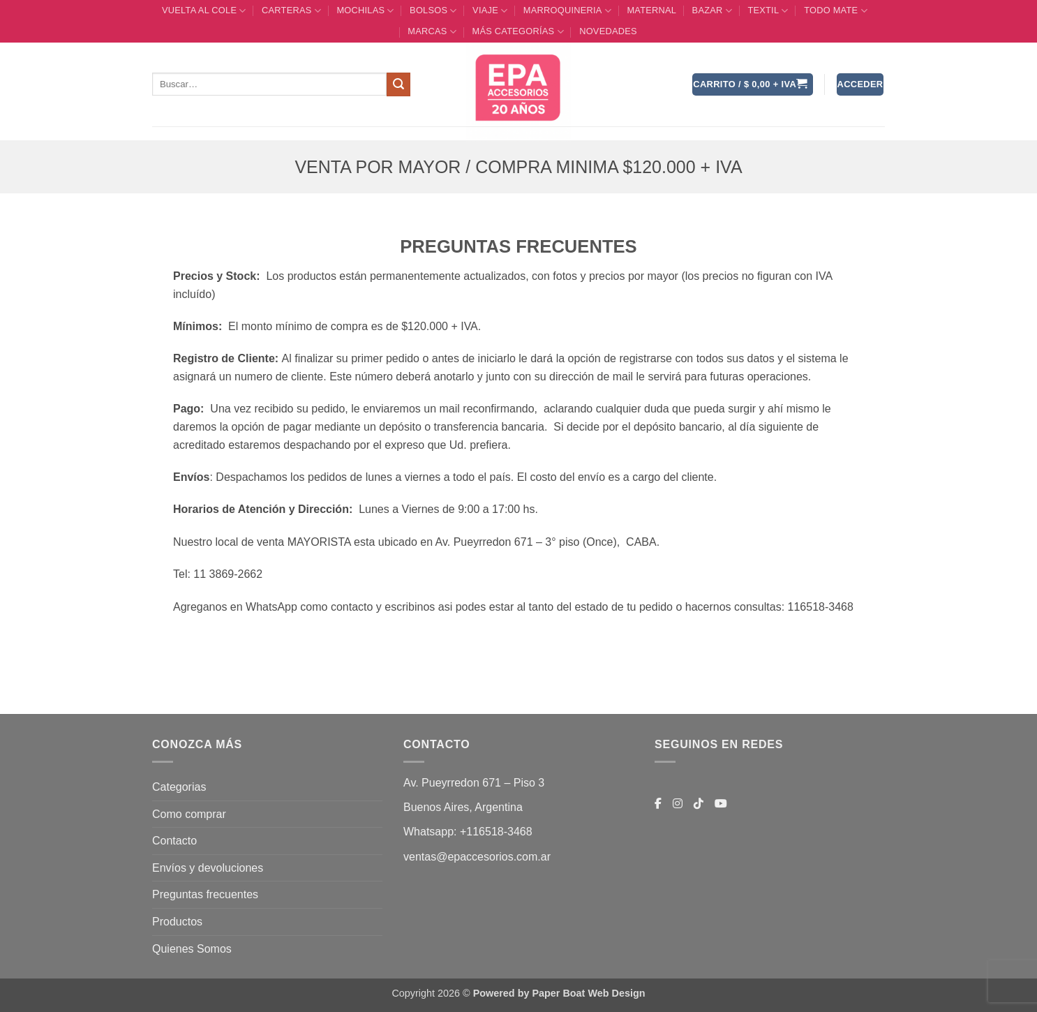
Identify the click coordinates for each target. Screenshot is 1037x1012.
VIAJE (489, 10)
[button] (752, 84)
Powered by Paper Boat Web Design (559, 993)
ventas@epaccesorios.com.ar (477, 857)
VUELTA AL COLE (204, 10)
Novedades (608, 31)
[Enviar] (398, 84)
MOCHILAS (365, 10)
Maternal (651, 10)
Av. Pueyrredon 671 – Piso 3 (473, 783)
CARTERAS (291, 10)
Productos (177, 922)
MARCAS (432, 31)
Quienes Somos (192, 949)
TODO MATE (835, 10)
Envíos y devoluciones (207, 868)
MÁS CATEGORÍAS (517, 31)
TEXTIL (767, 10)
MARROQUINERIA (567, 10)
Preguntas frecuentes (205, 894)
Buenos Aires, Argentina (463, 807)
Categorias (179, 787)
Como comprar (189, 814)
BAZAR (712, 10)
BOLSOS (433, 10)
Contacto (174, 841)
